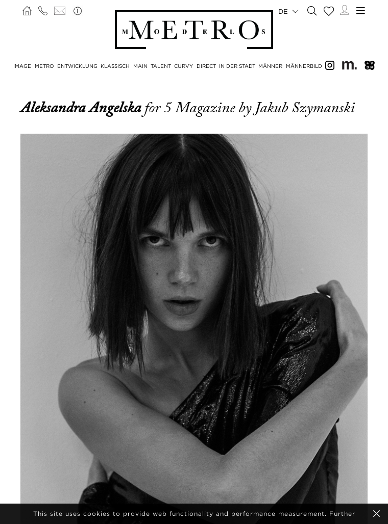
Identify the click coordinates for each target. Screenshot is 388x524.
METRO (44, 66)
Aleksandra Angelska (82, 107)
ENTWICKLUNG (77, 66)
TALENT (161, 66)
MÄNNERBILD (304, 66)
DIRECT (206, 66)
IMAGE (22, 66)
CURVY (183, 66)
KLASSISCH (115, 66)
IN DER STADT (237, 66)
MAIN (140, 66)
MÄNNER (270, 66)
